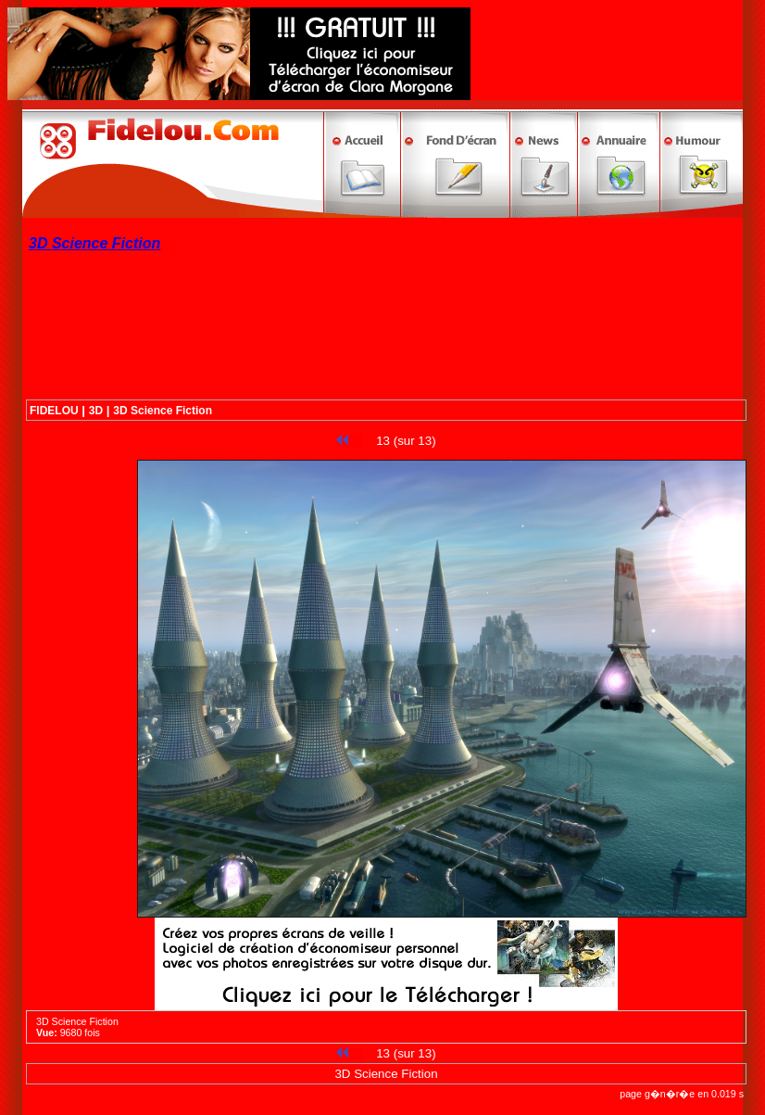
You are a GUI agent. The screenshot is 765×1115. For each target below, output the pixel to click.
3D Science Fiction (162, 410)
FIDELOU (54, 410)
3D (96, 410)
